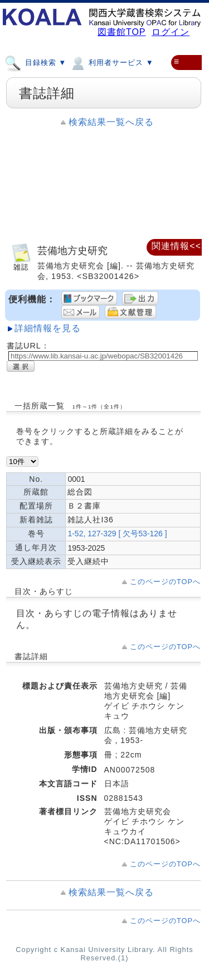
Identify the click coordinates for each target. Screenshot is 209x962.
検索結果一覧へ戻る (111, 122)
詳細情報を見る (47, 328)
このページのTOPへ (165, 581)
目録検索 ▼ (35, 62)
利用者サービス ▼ (111, 62)
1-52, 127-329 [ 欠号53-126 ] (117, 533)
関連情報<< (176, 246)
